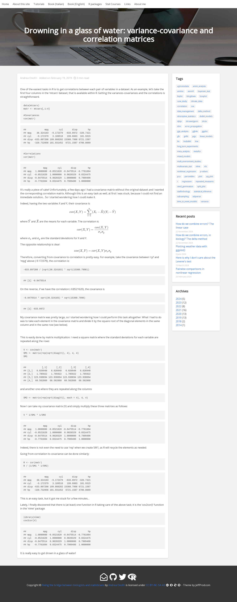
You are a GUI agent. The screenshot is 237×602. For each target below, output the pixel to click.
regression (187, 181)
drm (179, 126)
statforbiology (183, 191)
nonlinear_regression (186, 171)
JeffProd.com (202, 585)
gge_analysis (182, 131)
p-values (204, 171)
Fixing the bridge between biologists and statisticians (73, 585)
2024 (178, 299)
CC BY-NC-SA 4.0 (163, 585)
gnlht (186, 136)
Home (5, 4)
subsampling (183, 196)
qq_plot (209, 176)
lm (178, 141)
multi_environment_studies (189, 161)
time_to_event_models (187, 201)
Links (127, 4)
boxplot (203, 96)
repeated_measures (205, 181)
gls (178, 136)
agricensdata (183, 86)
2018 (178, 321)
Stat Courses (113, 4)
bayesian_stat (204, 91)
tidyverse (197, 196)
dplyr (179, 121)
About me (140, 4)
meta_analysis (183, 151)
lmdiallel (187, 141)
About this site (21, 4)
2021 (178, 310)
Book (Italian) (56, 4)
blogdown (191, 96)
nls (205, 166)
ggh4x (195, 131)
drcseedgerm (192, 121)
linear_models (206, 136)
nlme (198, 166)
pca (178, 176)
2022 (178, 306)
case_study (182, 101)
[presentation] (92, 212)
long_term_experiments (187, 146)
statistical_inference (202, 191)
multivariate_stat (184, 166)
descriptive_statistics (186, 116)
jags (194, 136)
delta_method (204, 111)
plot (200, 176)
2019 (178, 317)
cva (192, 106)
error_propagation (193, 126)
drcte (204, 121)
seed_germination (185, 186)
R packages (95, 4)
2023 (178, 302)
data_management (185, 111)
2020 (178, 314)
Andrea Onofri (116, 585)
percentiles (189, 176)
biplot (180, 96)
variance (205, 201)
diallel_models (206, 116)
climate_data (196, 101)
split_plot (201, 186)
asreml (191, 91)
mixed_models (183, 156)
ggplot (205, 131)
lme (196, 141)
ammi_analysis (199, 86)
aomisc (180, 91)
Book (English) (76, 4)
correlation (182, 106)
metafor (197, 151)
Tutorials (38, 4)
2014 (178, 325)
